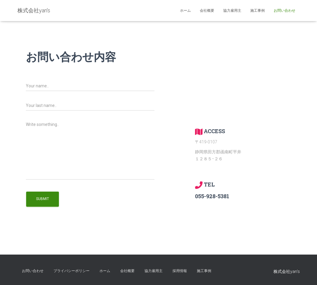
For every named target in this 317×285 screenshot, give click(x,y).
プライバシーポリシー (71, 271)
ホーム (185, 10)
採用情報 (179, 271)
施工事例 (257, 10)
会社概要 (207, 10)
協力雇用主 (232, 10)
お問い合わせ (284, 10)
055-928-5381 (212, 196)
